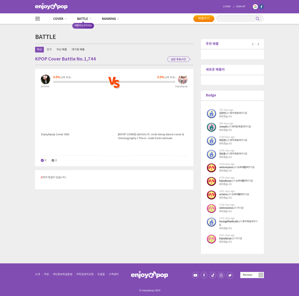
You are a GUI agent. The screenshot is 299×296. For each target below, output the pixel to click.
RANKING (110, 18)
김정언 (222, 113)
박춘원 (222, 140)
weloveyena (226, 167)
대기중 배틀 (78, 49)
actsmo (223, 194)
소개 (37, 274)
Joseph (223, 126)
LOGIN (226, 6)
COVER (60, 18)
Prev (253, 44)
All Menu (37, 18)
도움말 (101, 274)
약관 (46, 274)
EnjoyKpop (225, 180)
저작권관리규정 (85, 274)
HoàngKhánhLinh (228, 221)
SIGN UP (240, 6)
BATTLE (85, 20)
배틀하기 (204, 18)
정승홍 (222, 153)
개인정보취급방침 (62, 274)
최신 (39, 49)
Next (258, 44)
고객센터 (114, 274)
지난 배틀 (61, 49)
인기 (49, 49)
